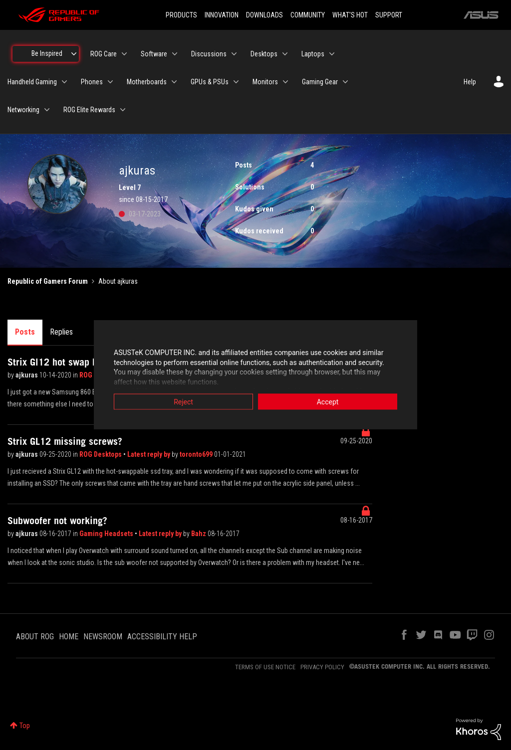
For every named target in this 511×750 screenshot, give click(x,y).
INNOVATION (222, 15)
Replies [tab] (61, 332)
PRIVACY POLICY (322, 667)
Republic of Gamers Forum (47, 281)
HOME (68, 636)
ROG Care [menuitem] (103, 54)
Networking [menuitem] (23, 110)
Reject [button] (183, 402)
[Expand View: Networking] (47, 110)
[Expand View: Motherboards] (174, 82)
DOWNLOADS (264, 15)
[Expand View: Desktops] (285, 54)
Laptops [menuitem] (312, 54)
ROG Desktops (101, 454)
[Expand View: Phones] (110, 82)
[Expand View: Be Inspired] (74, 54)
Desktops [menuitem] (264, 54)
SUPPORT (388, 15)
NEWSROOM (102, 636)
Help (470, 82)
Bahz (199, 534)
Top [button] (24, 726)
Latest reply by (149, 454)
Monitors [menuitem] (265, 82)
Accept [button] (328, 402)
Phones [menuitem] (92, 82)
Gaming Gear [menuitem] (320, 82)
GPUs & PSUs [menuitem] (210, 82)
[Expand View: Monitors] (285, 82)
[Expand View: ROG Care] (124, 54)
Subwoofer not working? (57, 521)
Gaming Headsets (107, 534)
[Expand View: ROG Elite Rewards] (123, 110)
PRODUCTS (181, 15)
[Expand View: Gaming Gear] (345, 82)
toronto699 (197, 454)
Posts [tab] (25, 332)
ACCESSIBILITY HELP (162, 636)
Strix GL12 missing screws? (64, 441)
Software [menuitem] (154, 54)
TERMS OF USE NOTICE (265, 667)
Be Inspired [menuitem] (46, 53)
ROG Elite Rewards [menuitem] (89, 110)
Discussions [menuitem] (209, 54)
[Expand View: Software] (175, 54)
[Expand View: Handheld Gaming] (64, 82)
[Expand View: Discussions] (234, 54)
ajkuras (27, 375)
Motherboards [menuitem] (147, 82)
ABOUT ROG (35, 636)
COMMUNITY (307, 15)
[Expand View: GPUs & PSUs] (236, 82)
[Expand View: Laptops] (332, 54)
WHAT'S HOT (350, 15)
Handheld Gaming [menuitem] (32, 82)
